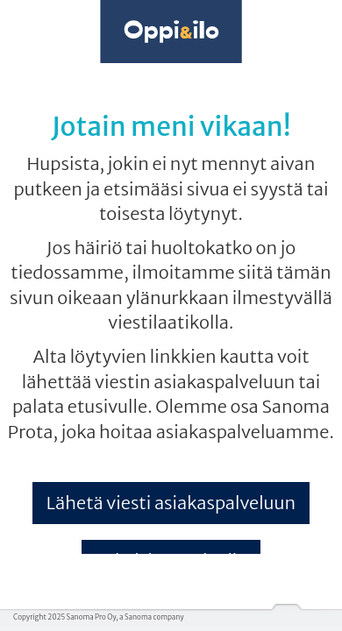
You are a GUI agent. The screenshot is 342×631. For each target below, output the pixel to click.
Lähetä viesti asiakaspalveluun (171, 503)
